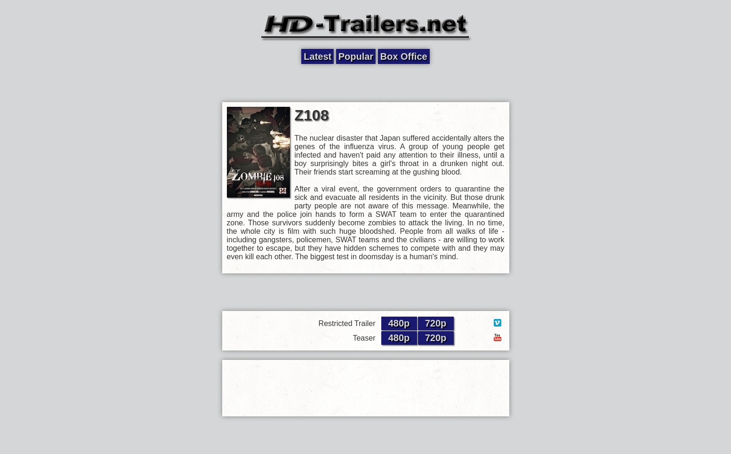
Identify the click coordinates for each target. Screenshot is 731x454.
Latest (317, 56)
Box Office (403, 56)
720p (436, 323)
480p (399, 323)
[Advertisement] (366, 83)
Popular (355, 56)
